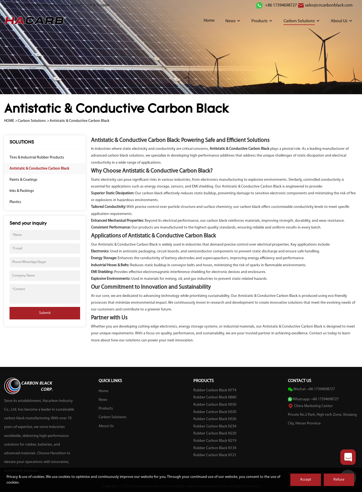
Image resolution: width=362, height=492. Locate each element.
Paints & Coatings (23, 180)
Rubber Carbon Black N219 (214, 441)
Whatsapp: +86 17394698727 (316, 399)
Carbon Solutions (299, 21)
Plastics (15, 202)
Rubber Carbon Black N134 (214, 448)
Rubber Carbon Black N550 (214, 405)
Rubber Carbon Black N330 (214, 412)
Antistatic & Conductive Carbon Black (79, 121)
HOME (9, 121)
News (230, 21)
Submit (45, 313)
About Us (339, 21)
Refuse (338, 480)
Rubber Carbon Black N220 (214, 433)
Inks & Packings (22, 191)
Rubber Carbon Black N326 (214, 419)
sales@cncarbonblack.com (328, 5)
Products (259, 21)
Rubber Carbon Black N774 (214, 390)
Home (209, 20)
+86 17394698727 (280, 5)
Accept (305, 480)
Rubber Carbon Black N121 (214, 455)
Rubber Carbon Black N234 (214, 426)
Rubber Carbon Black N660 (214, 397)
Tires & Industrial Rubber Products (37, 157)
